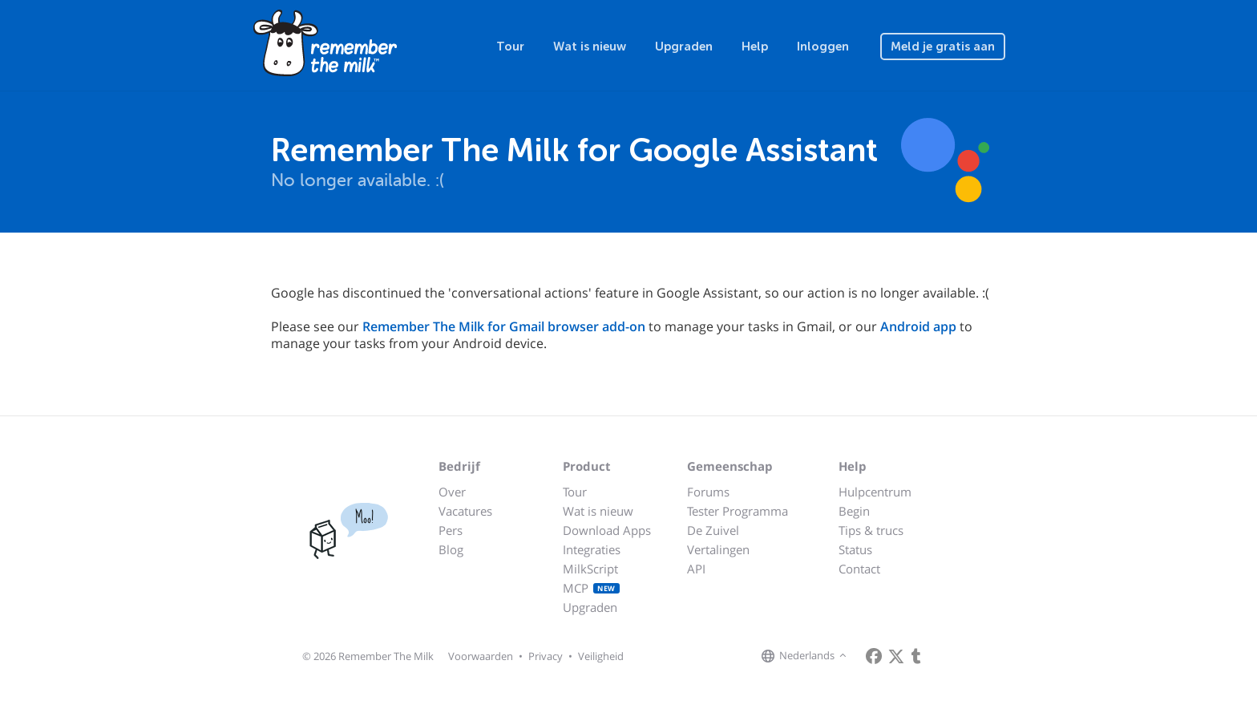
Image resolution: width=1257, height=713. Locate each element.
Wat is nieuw (589, 46)
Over (452, 492)
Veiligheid (601, 656)
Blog (451, 549)
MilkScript (590, 569)
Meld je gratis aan (943, 46)
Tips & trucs (871, 530)
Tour (510, 46)
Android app (918, 326)
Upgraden (684, 46)
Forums (708, 492)
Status (855, 549)
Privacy (545, 656)
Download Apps (607, 530)
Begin (854, 511)
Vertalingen (718, 549)
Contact (859, 569)
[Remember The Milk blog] (916, 656)
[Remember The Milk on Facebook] (874, 656)
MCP (591, 588)
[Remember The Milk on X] (896, 656)
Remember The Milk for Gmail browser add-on (503, 326)
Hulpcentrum (875, 492)
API (696, 569)
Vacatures (465, 511)
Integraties (591, 549)
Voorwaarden (480, 656)
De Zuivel (713, 530)
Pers (451, 530)
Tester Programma (737, 511)
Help (755, 46)
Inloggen (823, 46)
